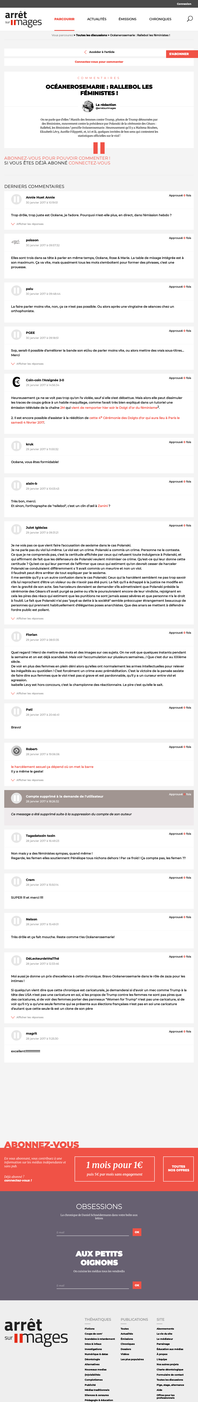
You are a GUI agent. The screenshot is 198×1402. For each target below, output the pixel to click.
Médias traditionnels (97, 1390)
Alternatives (92, 1364)
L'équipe (162, 1359)
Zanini (103, 506)
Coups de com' (93, 1333)
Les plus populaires (132, 1359)
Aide (159, 1390)
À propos (162, 1354)
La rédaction (106, 105)
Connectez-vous (89, 163)
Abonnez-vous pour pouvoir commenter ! (57, 158)
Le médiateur (165, 1338)
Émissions (127, 19)
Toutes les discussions (170, 1379)
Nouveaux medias (95, 1369)
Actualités (96, 19)
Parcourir (64, 19)
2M (62, 408)
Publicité (90, 1385)
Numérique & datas (96, 1354)
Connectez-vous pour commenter (99, 62)
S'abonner (179, 54)
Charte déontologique (170, 1369)
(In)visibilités (92, 1374)
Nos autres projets (167, 1364)
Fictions (89, 1328)
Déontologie (92, 1359)
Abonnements (165, 1328)
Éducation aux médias (170, 1349)
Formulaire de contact (170, 1374)
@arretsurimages (106, 108)
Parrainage (163, 1344)
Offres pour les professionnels (165, 1396)
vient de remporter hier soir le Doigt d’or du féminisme (114, 408)
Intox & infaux (93, 1344)
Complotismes (93, 1379)
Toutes (125, 1328)
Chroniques (160, 19)
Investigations (93, 1349)
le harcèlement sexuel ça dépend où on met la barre (52, 767)
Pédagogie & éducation (99, 1400)
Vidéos (125, 1354)
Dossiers (126, 1349)
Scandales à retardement (100, 1338)
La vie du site (164, 1333)
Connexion (184, 3)
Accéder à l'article (99, 52)
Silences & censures (97, 1395)
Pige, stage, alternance (170, 1385)
